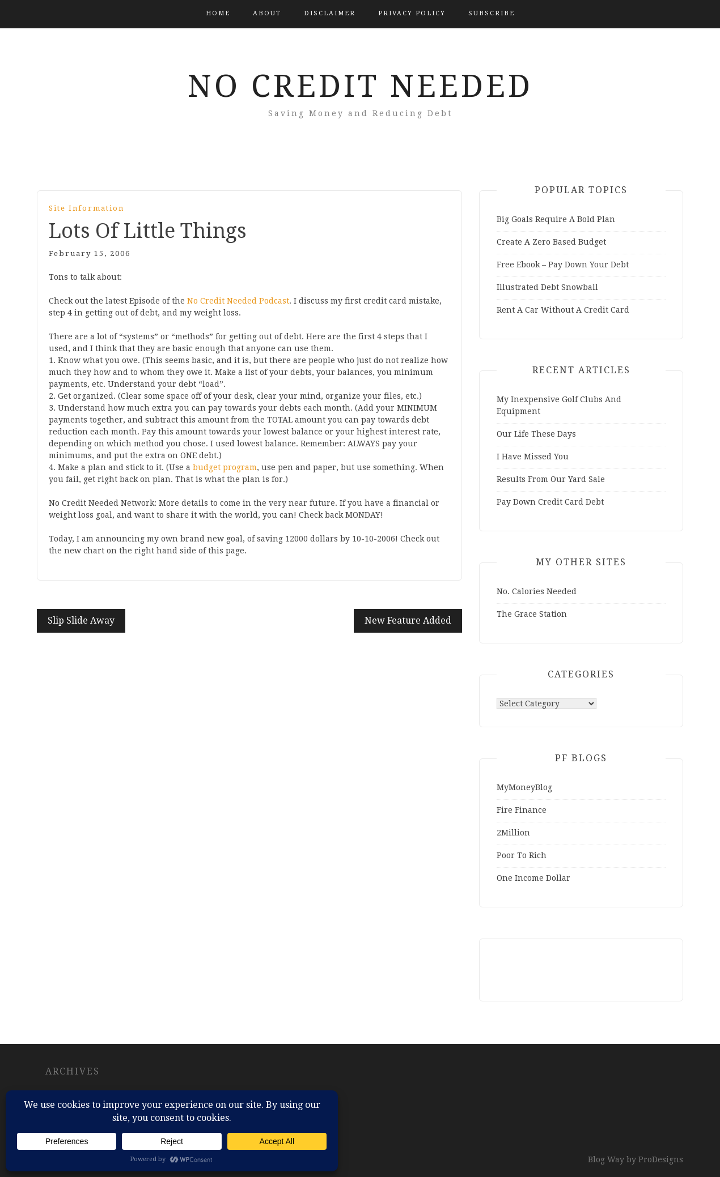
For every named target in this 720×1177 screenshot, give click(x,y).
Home (218, 13)
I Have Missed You (533, 456)
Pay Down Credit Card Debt (550, 501)
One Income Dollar (533, 877)
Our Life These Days (536, 433)
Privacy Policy (412, 13)
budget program (225, 467)
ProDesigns (660, 1159)
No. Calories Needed (537, 591)
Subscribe (491, 13)
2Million (513, 832)
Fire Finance (522, 809)
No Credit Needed (360, 86)
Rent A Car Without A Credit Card (563, 309)
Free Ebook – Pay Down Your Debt (563, 264)
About (267, 13)
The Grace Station (532, 614)
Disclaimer (329, 13)
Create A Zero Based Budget (551, 241)
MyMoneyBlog (524, 787)
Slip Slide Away (81, 620)
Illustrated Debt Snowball (547, 287)
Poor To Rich (522, 855)
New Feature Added (408, 620)
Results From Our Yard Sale (551, 479)
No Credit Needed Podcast (238, 300)
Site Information (86, 208)
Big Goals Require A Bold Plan (556, 219)
